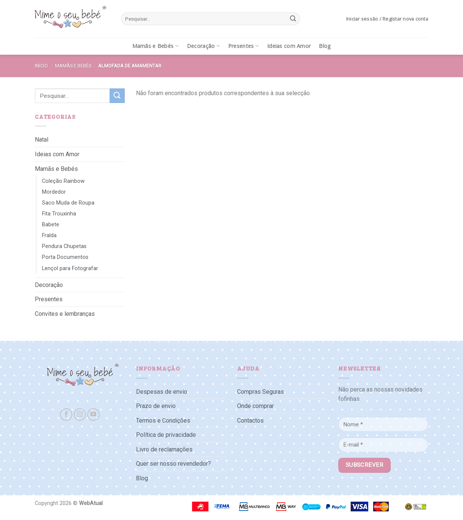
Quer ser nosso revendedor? (173, 463)
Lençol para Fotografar (70, 268)
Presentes (243, 46)
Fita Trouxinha (59, 214)
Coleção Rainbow (63, 181)
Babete (50, 224)
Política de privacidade (166, 434)
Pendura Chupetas (64, 246)
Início (41, 66)
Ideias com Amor (289, 45)
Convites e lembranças (65, 313)
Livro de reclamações (164, 449)
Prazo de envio (156, 405)
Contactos (250, 420)
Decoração (203, 46)
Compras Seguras (260, 391)
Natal (41, 139)
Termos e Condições (163, 420)
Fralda (49, 235)
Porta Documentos (65, 257)
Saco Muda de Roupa (68, 203)
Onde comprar (255, 405)
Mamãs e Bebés (155, 46)
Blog (325, 45)
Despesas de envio (161, 391)
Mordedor (54, 192)
